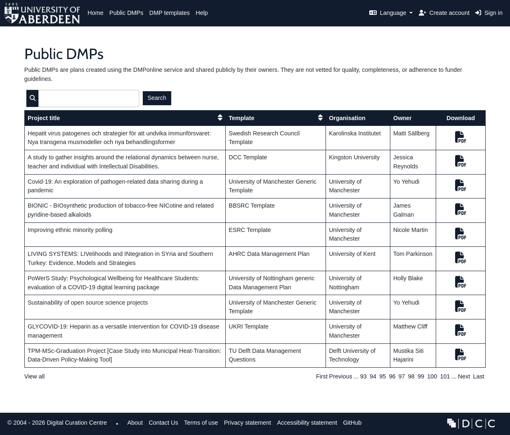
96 (392, 376)
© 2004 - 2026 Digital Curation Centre (56, 424)
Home (95, 12)
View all (34, 376)
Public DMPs (126, 12)
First (322, 376)
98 (411, 376)
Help (202, 12)
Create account (444, 12)
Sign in (489, 12)
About (135, 422)
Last (478, 376)
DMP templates (169, 12)
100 (432, 376)
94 (373, 376)
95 (382, 376)
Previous (340, 376)
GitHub (350, 424)
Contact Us (163, 422)
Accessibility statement (307, 422)
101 (445, 376)
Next (464, 376)
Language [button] (388, 12)
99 (421, 376)
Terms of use (201, 422)
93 (363, 376)
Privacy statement (247, 422)
